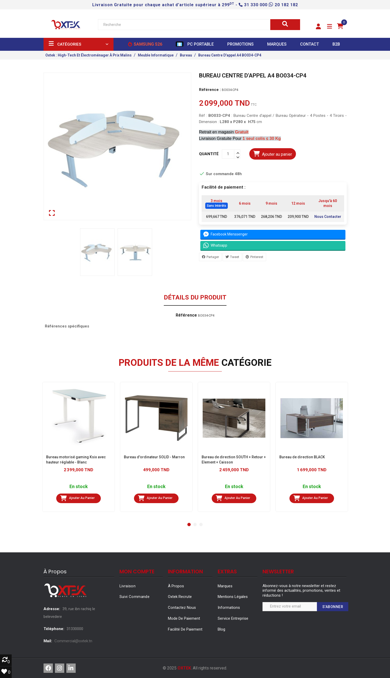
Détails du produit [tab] (195, 297)
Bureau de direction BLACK (302, 457)
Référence (186, 315)
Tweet (234, 257)
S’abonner (332, 607)
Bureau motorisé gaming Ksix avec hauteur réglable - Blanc (76, 459)
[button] (318, 27)
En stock (78, 486)
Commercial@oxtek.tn (73, 641)
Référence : (210, 89)
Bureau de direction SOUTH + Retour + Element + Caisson (234, 459)
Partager (213, 257)
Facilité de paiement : (223, 186)
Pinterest (256, 257)
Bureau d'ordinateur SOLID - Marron (154, 457)
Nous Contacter (327, 217)
